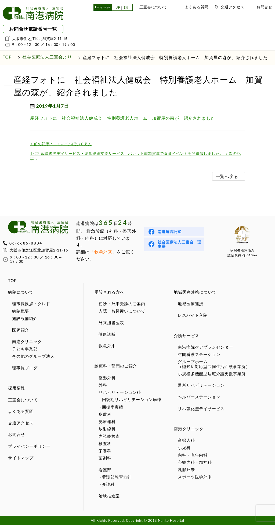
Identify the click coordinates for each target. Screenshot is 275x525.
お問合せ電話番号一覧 (33, 29)
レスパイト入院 (193, 315)
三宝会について (153, 7)
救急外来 (107, 345)
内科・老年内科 (193, 455)
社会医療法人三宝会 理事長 (179, 244)
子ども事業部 (25, 349)
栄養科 (105, 450)
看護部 (105, 469)
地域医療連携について (195, 292)
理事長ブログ (25, 367)
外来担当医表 (111, 322)
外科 (103, 384)
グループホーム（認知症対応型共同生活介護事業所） (214, 364)
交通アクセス (232, 7)
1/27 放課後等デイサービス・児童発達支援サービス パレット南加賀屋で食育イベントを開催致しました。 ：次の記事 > (135, 156)
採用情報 (16, 387)
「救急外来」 (103, 251)
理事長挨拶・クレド (31, 303)
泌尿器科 (107, 421)
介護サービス (186, 335)
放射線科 (107, 428)
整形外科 (107, 377)
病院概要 (20, 311)
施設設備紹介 (25, 318)
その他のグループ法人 (33, 356)
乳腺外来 (186, 469)
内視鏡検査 (109, 436)
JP (118, 7)
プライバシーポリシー (29, 446)
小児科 (184, 447)
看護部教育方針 (117, 477)
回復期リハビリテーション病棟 (131, 399)
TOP (12, 280)
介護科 (108, 484)
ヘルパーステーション (199, 396)
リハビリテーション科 (120, 392)
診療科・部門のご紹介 (116, 365)
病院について (21, 292)
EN (126, 7)
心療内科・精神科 (195, 462)
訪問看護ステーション (199, 354)
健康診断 (107, 334)
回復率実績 (112, 406)
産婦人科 (186, 440)
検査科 (105, 443)
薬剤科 (105, 457)
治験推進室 (109, 495)
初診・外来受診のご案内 (122, 303)
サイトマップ (21, 457)
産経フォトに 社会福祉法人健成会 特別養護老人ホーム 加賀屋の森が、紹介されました (122, 118)
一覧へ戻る (227, 176)
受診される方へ (109, 292)
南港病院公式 (170, 231)
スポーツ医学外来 (195, 476)
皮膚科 (105, 414)
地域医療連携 (190, 303)
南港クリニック (27, 341)
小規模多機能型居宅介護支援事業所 (212, 373)
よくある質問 (196, 7)
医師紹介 (20, 329)
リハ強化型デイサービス (201, 408)
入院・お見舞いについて (122, 310)
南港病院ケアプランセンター (205, 347)
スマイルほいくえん (61, 143)
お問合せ (264, 7)
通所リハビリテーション (201, 385)
